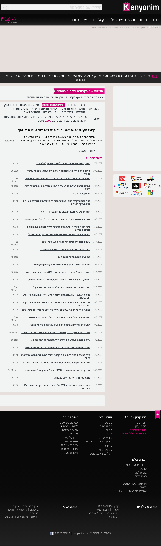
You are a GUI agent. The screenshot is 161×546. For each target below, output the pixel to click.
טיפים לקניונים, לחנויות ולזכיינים (21, 516)
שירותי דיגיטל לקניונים (134, 433)
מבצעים (130, 19)
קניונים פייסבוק (60, 533)
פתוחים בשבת (70, 430)
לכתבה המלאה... (86, 151)
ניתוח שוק (10, 105)
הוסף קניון (141, 422)
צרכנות (108, 446)
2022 (55, 117)
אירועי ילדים (115, 19)
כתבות (74, 19)
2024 (69, 117)
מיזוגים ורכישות (29, 105)
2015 (6, 117)
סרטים (143, 469)
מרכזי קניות (106, 426)
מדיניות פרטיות (69, 449)
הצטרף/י (7, 21)
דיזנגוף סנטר (102, 509)
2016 (13, 117)
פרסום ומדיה (20, 108)
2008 (41, 120)
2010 (55, 120)
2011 (62, 120)
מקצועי (140, 26)
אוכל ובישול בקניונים (100, 453)
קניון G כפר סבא (95, 513)
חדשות (86, 19)
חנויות (143, 19)
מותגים (80, 112)
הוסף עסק (141, 426)
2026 (83, 117)
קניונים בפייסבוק (68, 422)
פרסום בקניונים (138, 430)
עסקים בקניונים (31, 506)
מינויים (47, 112)
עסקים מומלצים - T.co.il (133, 491)
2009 (48, 120)
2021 (48, 117)
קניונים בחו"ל (104, 450)
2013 (76, 120)
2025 (76, 117)
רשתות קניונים (64, 112)
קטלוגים (98, 19)
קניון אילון (112, 516)
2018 (27, 117)
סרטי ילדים (141, 476)
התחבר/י (14, 21)
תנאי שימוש (71, 441)
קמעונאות (22, 509)
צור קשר (73, 434)
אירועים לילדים (104, 441)
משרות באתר (70, 453)
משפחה (153, 26)
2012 (69, 120)
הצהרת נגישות (69, 445)
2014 (83, 120)
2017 (20, 117)
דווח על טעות (70, 437)
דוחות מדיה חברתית (136, 465)
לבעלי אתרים (69, 426)
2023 (62, 117)
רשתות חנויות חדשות (45, 108)
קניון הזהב (112, 513)
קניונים (154, 19)
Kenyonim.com (81, 533)
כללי (82, 105)
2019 (34, 117)
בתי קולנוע (141, 472)
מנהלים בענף (32, 112)
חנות (109, 434)
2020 (41, 117)
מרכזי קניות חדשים (73, 108)
